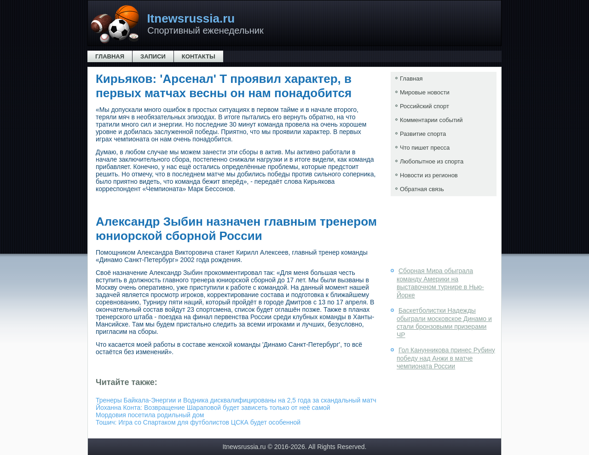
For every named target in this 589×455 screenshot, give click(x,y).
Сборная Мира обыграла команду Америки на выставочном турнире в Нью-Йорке (440, 283)
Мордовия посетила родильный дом (150, 415)
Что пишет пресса (425, 147)
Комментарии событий (431, 120)
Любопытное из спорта (431, 161)
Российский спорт (424, 106)
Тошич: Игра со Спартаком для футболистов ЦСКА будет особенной (198, 422)
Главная (109, 56)
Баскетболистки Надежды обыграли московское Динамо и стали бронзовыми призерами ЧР (444, 322)
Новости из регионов (429, 175)
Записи (153, 56)
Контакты (198, 56)
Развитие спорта (423, 133)
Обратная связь (422, 189)
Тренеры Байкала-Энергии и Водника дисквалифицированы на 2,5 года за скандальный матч (236, 400)
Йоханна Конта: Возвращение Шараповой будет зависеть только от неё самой (213, 407)
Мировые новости (425, 92)
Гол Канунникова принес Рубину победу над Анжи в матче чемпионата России (446, 358)
